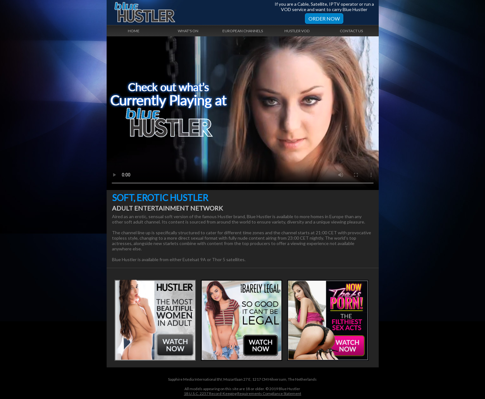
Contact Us (351, 30)
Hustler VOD (296, 30)
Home (134, 30)
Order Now (324, 18)
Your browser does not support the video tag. (243, 113)
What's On (188, 30)
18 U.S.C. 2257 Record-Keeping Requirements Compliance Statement (242, 393)
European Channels (242, 30)
